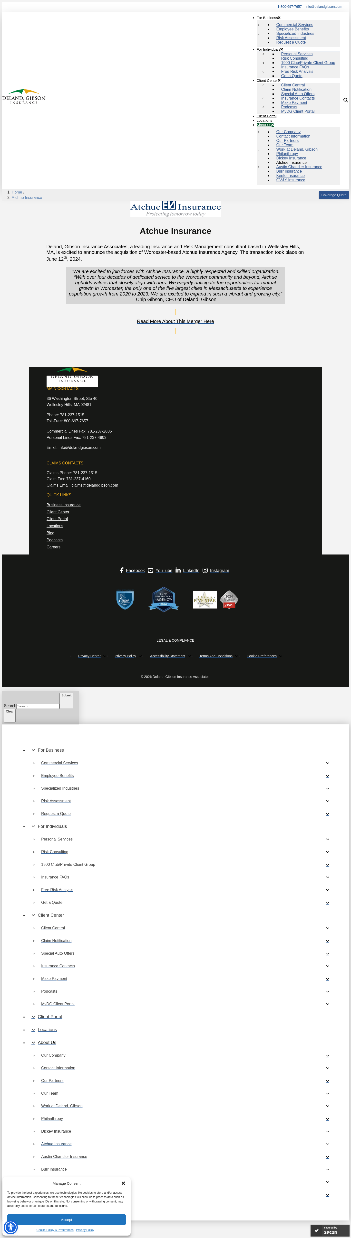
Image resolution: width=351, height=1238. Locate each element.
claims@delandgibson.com (94, 485)
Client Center (58, 512)
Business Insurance (64, 505)
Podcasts (55, 540)
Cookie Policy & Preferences (55, 1230)
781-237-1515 (72, 415)
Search (10, 706)
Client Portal (57, 519)
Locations (55, 526)
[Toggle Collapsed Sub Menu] (180, 750)
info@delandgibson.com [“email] (324, 7)
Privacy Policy (85, 1230)
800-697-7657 (76, 421)
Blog (50, 533)
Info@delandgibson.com (79, 447)
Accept (66, 1220)
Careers (53, 547)
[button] (123, 1183)
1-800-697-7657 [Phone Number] (289, 7)
